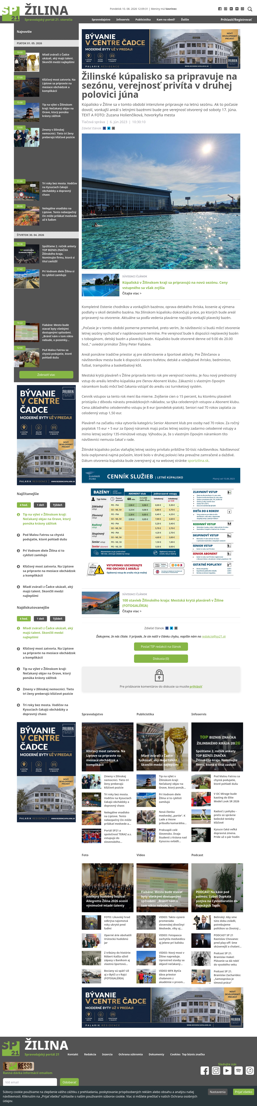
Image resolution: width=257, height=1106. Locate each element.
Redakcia (90, 1054)
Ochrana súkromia (131, 1054)
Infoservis (123, 19)
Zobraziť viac (46, 375)
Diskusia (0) (161, 659)
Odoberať (69, 1082)
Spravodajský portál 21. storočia (48, 20)
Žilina (46, 10)
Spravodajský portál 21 (42, 1054)
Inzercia (107, 1054)
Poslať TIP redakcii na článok (161, 647)
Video (140, 855)
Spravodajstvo (101, 19)
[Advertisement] (46, 161)
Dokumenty (156, 1054)
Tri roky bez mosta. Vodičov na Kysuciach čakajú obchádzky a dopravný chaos (45, 709)
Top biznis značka (193, 1054)
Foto (85, 855)
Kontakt (72, 1054)
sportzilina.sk (198, 460)
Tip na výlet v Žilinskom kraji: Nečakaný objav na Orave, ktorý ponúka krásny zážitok (47, 519)
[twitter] (108, 128)
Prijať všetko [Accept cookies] (243, 1092)
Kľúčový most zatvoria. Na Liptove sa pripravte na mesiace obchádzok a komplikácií (49, 570)
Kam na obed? (166, 19)
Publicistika (143, 19)
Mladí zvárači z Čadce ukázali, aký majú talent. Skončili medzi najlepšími (48, 591)
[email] (113, 128)
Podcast (197, 855)
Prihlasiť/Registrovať (236, 20)
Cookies (175, 1054)
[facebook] (104, 128)
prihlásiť (196, 686)
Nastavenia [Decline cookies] (218, 1092)
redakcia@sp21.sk (214, 636)
